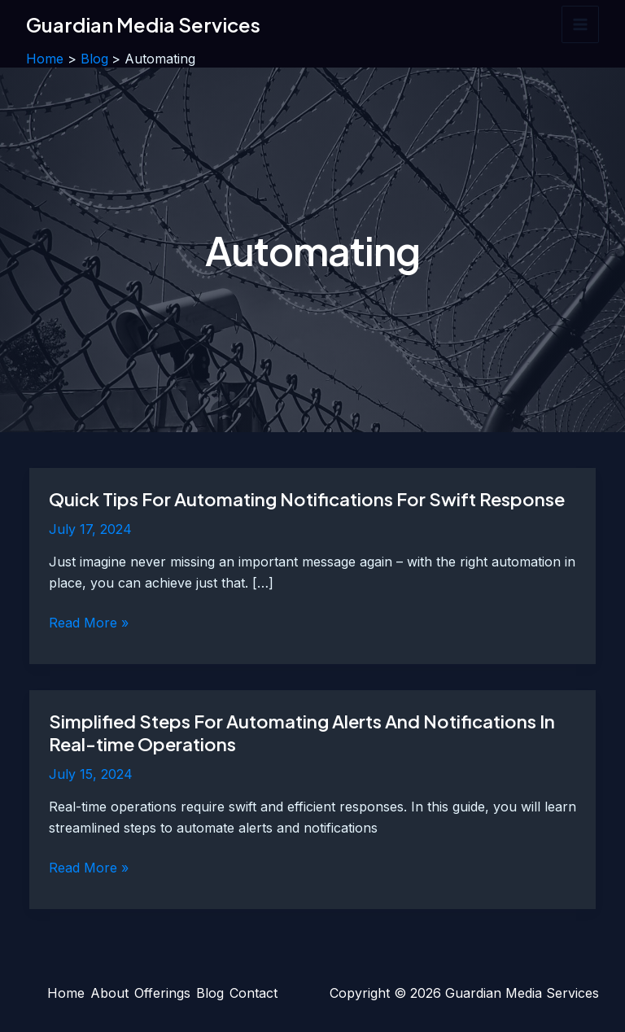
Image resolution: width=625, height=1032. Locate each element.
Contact (253, 993)
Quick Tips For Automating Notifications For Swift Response (307, 499)
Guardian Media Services (143, 24)
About (109, 993)
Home (66, 993)
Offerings (162, 993)
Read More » (89, 623)
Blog (210, 993)
